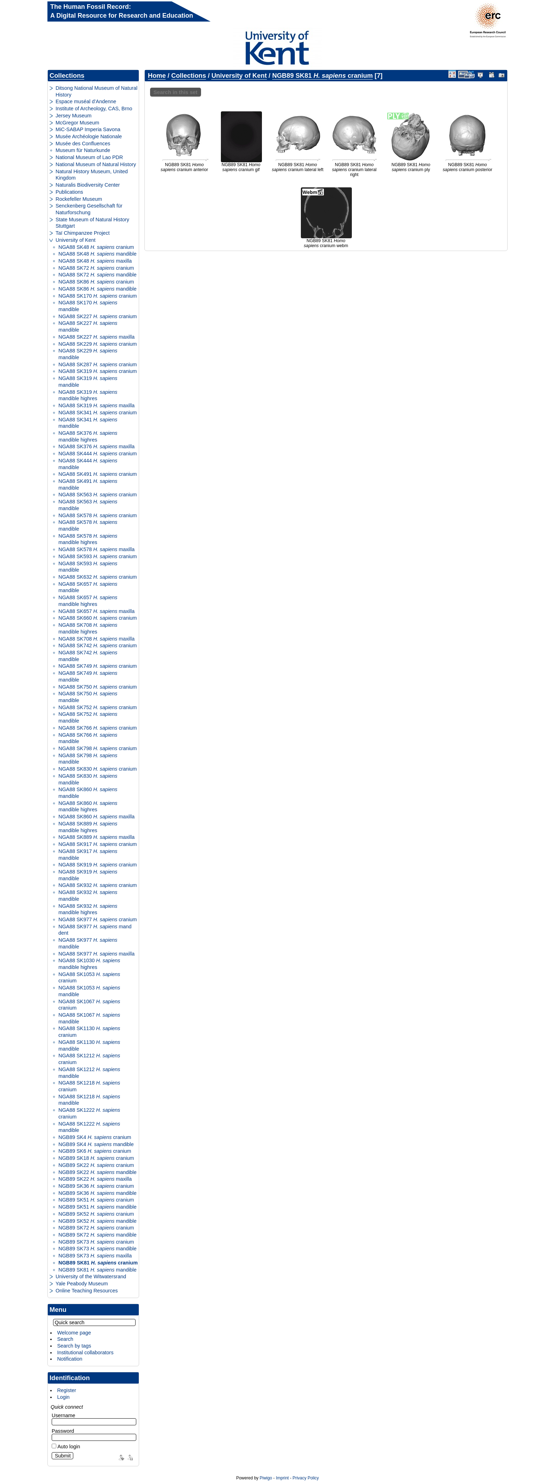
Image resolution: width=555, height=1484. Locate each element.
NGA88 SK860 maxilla (96, 816)
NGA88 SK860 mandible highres (87, 806)
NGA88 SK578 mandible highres (87, 539)
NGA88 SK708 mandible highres (87, 628)
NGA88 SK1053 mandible (89, 991)
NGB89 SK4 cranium (94, 1137)
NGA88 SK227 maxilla (96, 337)
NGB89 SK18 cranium (96, 1158)
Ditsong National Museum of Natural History (96, 91)
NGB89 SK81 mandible (97, 1270)
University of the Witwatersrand (91, 1276)
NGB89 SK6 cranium (94, 1151)
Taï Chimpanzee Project (83, 233)
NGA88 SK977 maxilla (96, 954)
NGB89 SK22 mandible (97, 1172)
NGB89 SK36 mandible (97, 1193)
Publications (69, 192)
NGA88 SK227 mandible (87, 326)
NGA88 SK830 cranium (97, 769)
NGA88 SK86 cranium (96, 282)
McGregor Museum (77, 122)
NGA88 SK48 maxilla (95, 261)
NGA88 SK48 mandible (97, 254)
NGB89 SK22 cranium (96, 1165)
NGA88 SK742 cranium (97, 645)
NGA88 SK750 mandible (87, 697)
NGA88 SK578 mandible (87, 525)
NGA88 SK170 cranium (97, 296)
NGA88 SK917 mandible (87, 854)
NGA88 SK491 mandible (87, 484)
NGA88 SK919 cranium (97, 864)
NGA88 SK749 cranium (97, 666)
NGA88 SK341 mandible (87, 423)
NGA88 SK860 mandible (87, 793)
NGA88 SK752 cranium (97, 707)
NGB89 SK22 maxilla (95, 1179)
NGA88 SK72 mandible (97, 274)
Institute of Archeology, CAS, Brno (94, 108)
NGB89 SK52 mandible (97, 1221)
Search (65, 1339)
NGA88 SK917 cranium (97, 844)
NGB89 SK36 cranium (96, 1186)
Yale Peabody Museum (82, 1283)
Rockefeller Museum (79, 199)
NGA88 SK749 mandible (87, 676)
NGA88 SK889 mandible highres (87, 827)
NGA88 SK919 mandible (87, 875)
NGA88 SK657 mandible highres (87, 601)
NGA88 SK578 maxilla (96, 549)
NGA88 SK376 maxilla (96, 446)
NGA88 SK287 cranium (97, 364)
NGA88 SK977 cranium (97, 919)
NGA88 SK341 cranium (97, 412)
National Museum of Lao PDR (89, 157)
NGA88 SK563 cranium (97, 494)
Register (66, 1390)
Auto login (66, 1446)
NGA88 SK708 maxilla (96, 639)
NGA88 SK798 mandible (87, 759)
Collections (67, 75)
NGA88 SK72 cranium (96, 268)
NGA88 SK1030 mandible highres (89, 964)
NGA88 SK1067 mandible (89, 1018)
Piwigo (266, 1478)
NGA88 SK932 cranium (97, 885)
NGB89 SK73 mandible (97, 1248)
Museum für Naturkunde (83, 150)
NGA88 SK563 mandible (87, 505)
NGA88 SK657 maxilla (96, 611)
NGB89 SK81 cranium (98, 1263)
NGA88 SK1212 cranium (89, 1059)
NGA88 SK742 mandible (87, 656)
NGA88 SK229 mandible (87, 354)
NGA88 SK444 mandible (87, 464)
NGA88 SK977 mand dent (94, 930)
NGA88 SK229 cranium (97, 344)
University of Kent (76, 240)
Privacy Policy (305, 1478)
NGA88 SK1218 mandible (89, 1100)
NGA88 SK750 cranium (97, 687)
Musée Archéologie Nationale (89, 136)
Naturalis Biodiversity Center (88, 185)
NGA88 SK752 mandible (87, 717)
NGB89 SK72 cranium (96, 1228)
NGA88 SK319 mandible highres (87, 395)
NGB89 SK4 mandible (96, 1144)
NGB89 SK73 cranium (96, 1242)
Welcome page (74, 1333)
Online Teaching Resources (87, 1290)
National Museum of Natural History (96, 164)
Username (63, 1415)
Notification (69, 1359)
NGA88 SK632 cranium (97, 577)
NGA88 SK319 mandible (87, 381)
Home (157, 75)
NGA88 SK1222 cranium (89, 1113)
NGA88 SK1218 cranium (89, 1086)
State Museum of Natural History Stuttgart (92, 223)
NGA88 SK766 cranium (97, 728)
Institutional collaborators (85, 1352)
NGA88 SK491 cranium (97, 474)
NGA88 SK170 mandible (87, 306)
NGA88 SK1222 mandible (89, 1127)
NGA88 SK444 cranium (97, 453)
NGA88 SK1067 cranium (89, 1005)
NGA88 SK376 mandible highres (87, 436)
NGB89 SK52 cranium (96, 1214)
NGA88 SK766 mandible (87, 738)
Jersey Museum (74, 115)
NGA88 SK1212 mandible (89, 1073)
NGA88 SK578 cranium (97, 515)
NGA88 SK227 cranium (97, 316)
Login (63, 1397)
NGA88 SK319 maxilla (96, 405)
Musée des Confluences (83, 143)
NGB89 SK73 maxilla (95, 1255)
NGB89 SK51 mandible (97, 1207)
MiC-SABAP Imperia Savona (88, 129)
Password (63, 1431)
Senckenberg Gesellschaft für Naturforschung (89, 209)
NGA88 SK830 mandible (87, 779)
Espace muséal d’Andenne (86, 101)
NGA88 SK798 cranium (97, 748)
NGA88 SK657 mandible (87, 587)
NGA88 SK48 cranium (96, 247)
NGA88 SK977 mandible (87, 943)
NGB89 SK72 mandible (97, 1235)
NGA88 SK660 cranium (97, 618)
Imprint (282, 1478)
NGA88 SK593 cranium (97, 556)
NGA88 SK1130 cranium (89, 1032)
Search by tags (74, 1346)
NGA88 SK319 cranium (97, 371)
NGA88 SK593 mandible (87, 567)
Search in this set (176, 92)
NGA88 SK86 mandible (97, 289)
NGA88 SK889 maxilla (96, 837)
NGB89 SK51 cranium (96, 1200)
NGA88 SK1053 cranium (89, 977)
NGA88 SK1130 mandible (89, 1045)
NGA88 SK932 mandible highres (87, 909)
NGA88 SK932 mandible (87, 895)
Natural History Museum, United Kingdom (92, 175)
